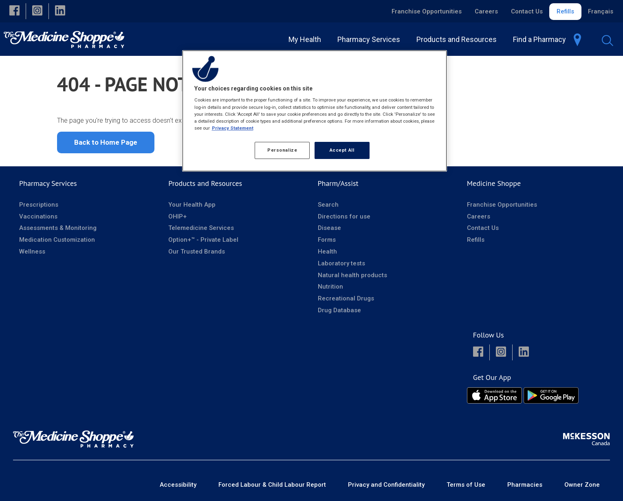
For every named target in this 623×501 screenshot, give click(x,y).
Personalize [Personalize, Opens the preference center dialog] (282, 150)
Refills (565, 11)
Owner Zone (582, 484)
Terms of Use (466, 484)
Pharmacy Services (48, 183)
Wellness (32, 251)
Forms (327, 239)
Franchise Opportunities (427, 11)
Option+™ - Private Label (203, 239)
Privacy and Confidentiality (386, 484)
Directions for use (344, 216)
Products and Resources (205, 183)
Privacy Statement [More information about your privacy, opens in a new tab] (232, 128)
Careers (486, 11)
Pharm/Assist (338, 183)
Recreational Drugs (346, 298)
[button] (14, 11)
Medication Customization (57, 239)
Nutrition (330, 286)
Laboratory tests (341, 263)
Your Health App (192, 204)
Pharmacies (524, 484)
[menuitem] (370, 39)
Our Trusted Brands (196, 251)
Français (600, 11)
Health (327, 251)
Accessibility (178, 484)
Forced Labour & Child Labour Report (272, 484)
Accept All (342, 150)
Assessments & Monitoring (58, 228)
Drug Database (339, 310)
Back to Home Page (105, 142)
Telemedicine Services (201, 228)
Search (328, 204)
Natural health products (352, 275)
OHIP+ (177, 216)
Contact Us (527, 11)
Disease (329, 228)
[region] (314, 111)
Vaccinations (38, 216)
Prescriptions (38, 204)
